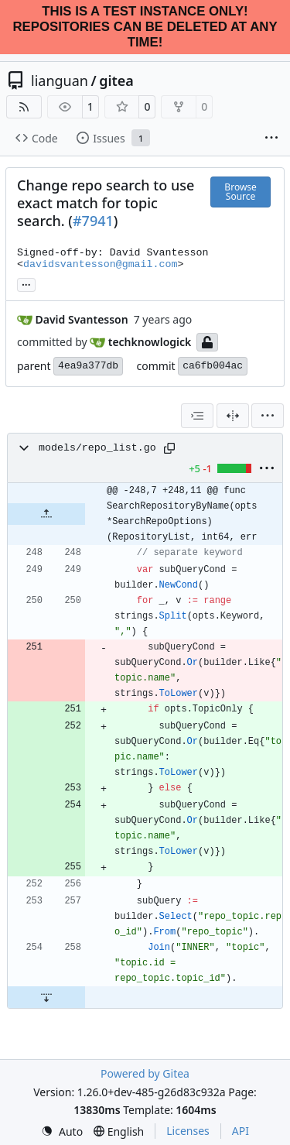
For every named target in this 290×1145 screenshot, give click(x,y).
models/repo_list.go (97, 448)
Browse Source (240, 191)
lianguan (59, 80)
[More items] (271, 139)
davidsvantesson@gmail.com (100, 264)
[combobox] (197, 415)
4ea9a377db (88, 366)
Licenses (188, 1130)
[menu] (267, 415)
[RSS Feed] (24, 106)
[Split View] (233, 415)
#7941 (93, 220)
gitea (116, 80)
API (240, 1130)
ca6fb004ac (213, 366)
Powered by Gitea (145, 1073)
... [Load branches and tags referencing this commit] (26, 283)
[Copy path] (169, 448)
